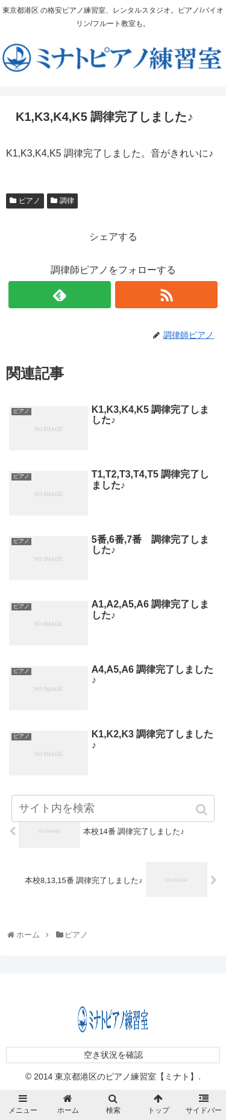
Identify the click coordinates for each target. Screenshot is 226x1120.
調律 (67, 200)
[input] (113, 808)
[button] (203, 809)
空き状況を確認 (113, 1055)
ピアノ (29, 200)
